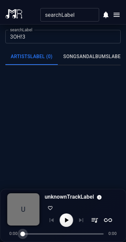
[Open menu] (117, 15)
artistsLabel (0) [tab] (31, 56)
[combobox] (64, 14)
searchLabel (21, 30)
